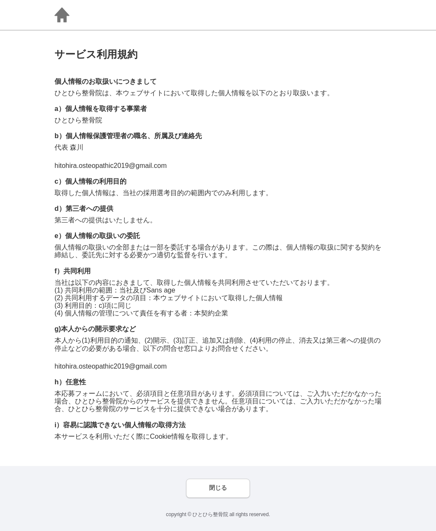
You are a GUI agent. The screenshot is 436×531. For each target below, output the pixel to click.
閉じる (218, 487)
